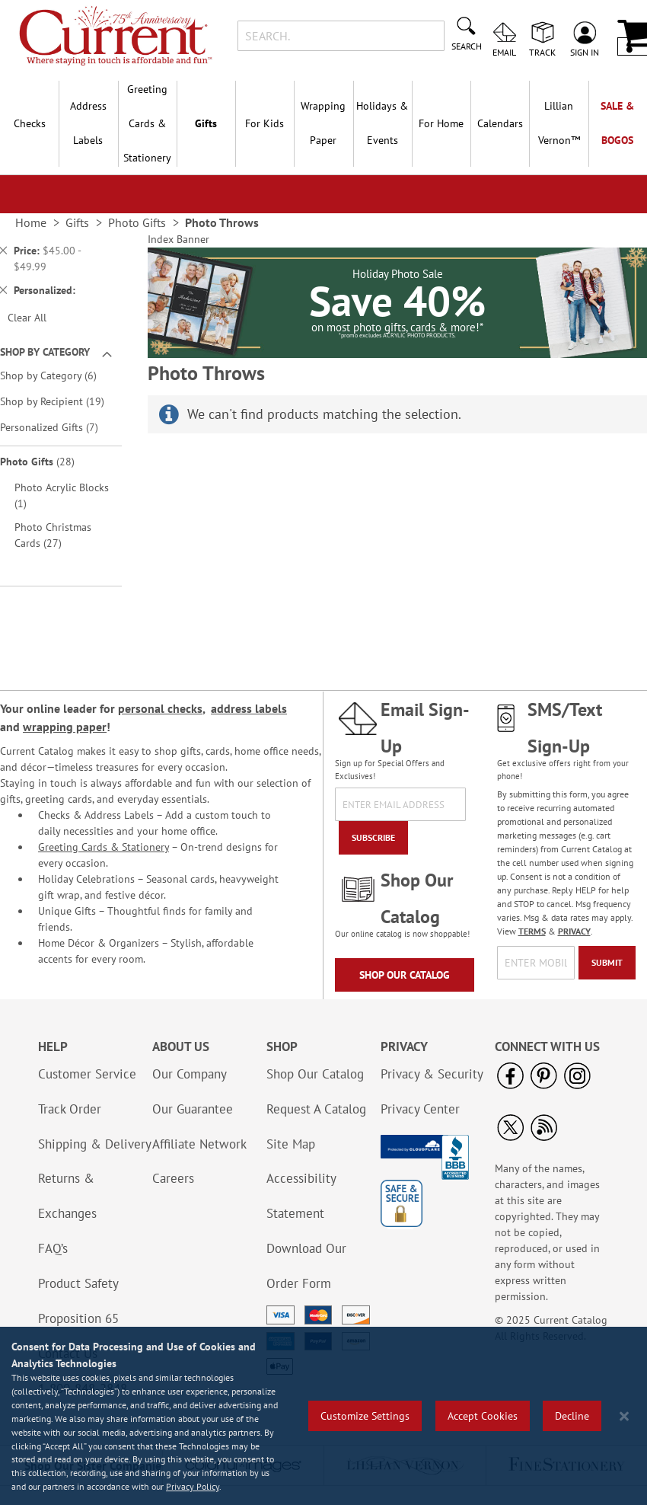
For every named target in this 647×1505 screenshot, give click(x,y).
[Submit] (607, 962)
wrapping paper (65, 726)
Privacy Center (420, 1109)
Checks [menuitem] (30, 123)
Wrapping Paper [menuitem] (323, 123)
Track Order (69, 1109)
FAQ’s (53, 1248)
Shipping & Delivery (94, 1144)
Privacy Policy (192, 1486)
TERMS (532, 931)
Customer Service (87, 1074)
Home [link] (30, 222)
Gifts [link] (77, 222)
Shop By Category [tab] (45, 352)
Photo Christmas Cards (52, 535)
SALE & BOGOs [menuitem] (617, 123)
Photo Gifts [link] (137, 222)
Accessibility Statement (301, 1196)
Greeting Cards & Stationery (103, 847)
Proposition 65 (78, 1318)
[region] (323, 1416)
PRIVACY (574, 931)
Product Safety (78, 1283)
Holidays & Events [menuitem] (382, 123)
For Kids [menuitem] (264, 123)
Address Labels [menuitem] (88, 123)
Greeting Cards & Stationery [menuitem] (147, 123)
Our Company (189, 1074)
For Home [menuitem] (441, 123)
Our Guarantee (192, 1109)
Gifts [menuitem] (206, 123)
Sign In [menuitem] (584, 51)
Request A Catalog (316, 1109)
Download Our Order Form (306, 1266)
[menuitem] (558, 123)
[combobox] (341, 36)
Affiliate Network (199, 1144)
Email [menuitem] (504, 51)
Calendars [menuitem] (500, 123)
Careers (173, 1178)
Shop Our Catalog (404, 975)
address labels (249, 708)
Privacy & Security (432, 1074)
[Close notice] (624, 1416)
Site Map (290, 1144)
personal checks (160, 708)
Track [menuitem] (542, 51)
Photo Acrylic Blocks (61, 495)
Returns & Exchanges (67, 1196)
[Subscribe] (373, 838)
